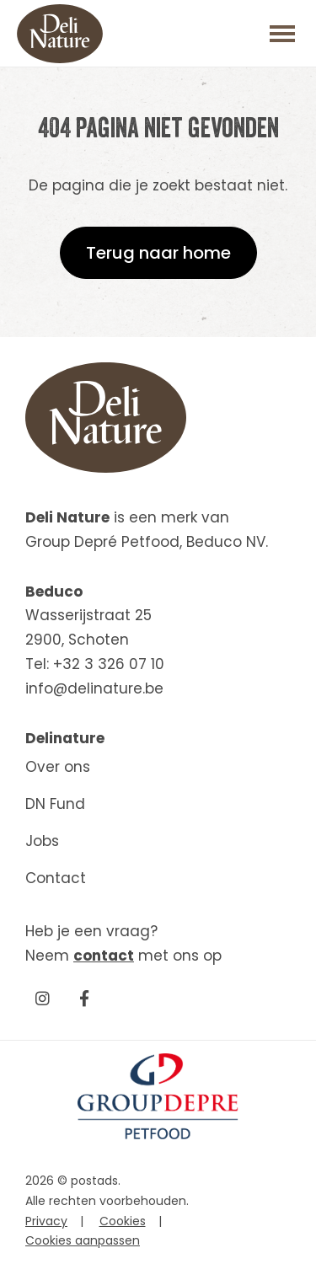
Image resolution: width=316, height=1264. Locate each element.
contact (103, 955)
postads (94, 1180)
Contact (55, 878)
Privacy (46, 1221)
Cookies (122, 1221)
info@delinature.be (94, 688)
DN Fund (55, 804)
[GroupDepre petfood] (158, 1135)
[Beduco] (60, 33)
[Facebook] (84, 998)
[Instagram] (42, 998)
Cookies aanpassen (82, 1240)
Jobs (42, 841)
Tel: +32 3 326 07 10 (94, 664)
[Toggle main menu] (282, 34)
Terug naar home (158, 253)
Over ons (57, 767)
